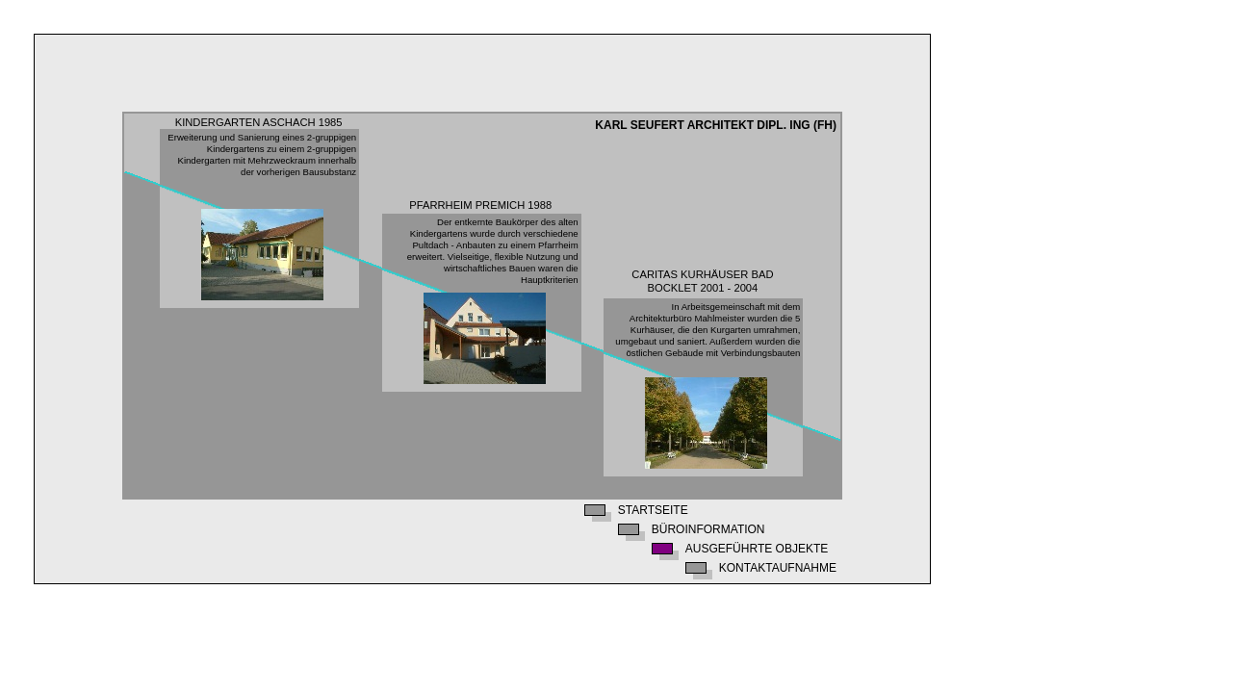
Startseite (653, 510)
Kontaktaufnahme (777, 568)
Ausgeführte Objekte (756, 549)
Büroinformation (708, 530)
